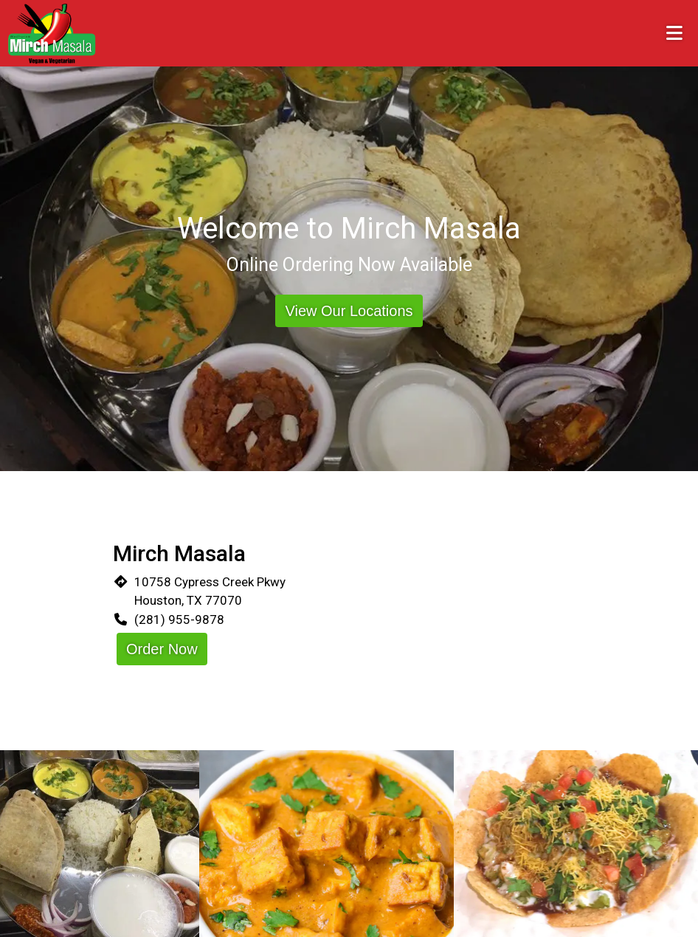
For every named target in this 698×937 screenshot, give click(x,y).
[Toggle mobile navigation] (674, 33)
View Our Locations (348, 311)
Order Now (162, 649)
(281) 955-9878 (179, 619)
